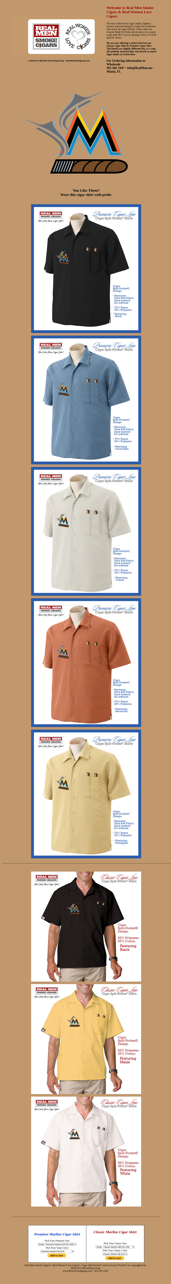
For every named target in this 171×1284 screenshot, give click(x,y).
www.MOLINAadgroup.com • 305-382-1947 (85, 1271)
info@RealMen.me (139, 68)
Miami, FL (114, 71)
